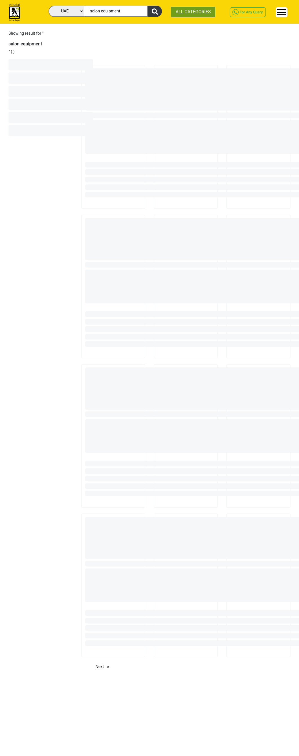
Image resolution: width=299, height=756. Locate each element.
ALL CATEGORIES (193, 11)
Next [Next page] (104, 666)
